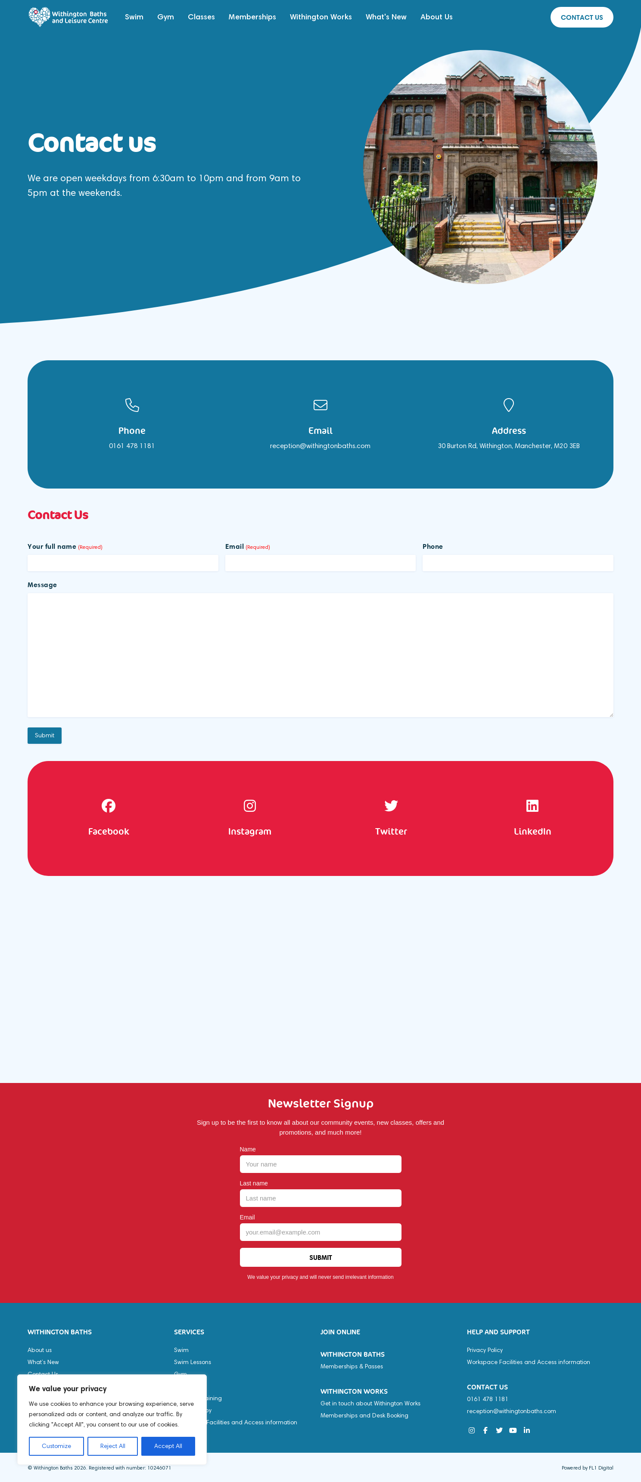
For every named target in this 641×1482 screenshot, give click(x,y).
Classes (201, 17)
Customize (56, 1446)
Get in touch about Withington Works (370, 1403)
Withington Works (321, 17)
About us (40, 1350)
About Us (436, 17)
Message (42, 584)
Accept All (168, 1446)
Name (248, 1149)
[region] (112, 1419)
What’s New (43, 1362)
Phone (433, 546)
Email (248, 546)
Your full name (65, 546)
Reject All (112, 1446)
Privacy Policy (485, 1350)
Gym (165, 17)
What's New (386, 17)
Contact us (582, 17)
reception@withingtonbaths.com (511, 1411)
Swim (134, 17)
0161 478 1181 (487, 1399)
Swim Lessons (192, 1362)
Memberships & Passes (351, 1366)
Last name (254, 1183)
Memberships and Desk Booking (364, 1415)
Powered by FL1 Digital (587, 1467)
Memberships (252, 17)
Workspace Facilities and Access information (235, 1422)
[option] (132, 424)
